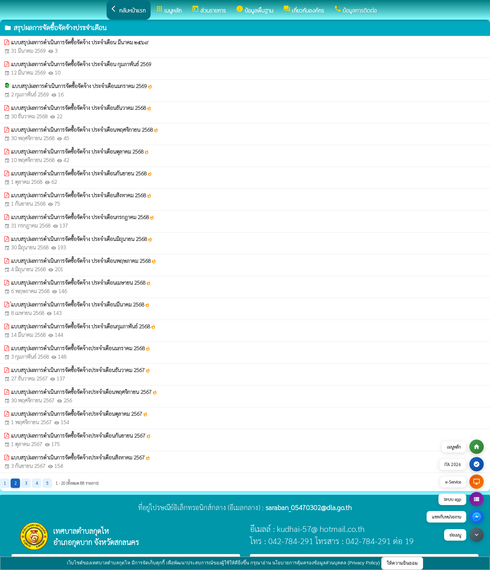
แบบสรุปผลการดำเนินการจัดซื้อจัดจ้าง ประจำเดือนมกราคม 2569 (82, 85)
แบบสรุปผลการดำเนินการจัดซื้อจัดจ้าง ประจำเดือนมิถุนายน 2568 (81, 238)
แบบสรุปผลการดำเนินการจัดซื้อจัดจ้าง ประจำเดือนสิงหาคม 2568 (81, 195)
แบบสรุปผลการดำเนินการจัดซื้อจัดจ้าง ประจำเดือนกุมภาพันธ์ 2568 (83, 326)
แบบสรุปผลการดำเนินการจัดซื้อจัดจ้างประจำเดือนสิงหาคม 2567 (80, 457)
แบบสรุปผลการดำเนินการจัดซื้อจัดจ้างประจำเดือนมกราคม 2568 (80, 348)
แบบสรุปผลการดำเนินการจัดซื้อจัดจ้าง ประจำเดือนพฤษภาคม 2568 (83, 260)
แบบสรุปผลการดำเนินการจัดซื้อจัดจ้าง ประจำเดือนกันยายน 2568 (81, 173)
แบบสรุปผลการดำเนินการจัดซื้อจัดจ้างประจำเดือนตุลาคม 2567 (79, 413)
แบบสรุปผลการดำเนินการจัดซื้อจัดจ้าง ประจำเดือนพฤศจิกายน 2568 (84, 129)
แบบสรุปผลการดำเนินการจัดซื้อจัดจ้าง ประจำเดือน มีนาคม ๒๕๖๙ (79, 42)
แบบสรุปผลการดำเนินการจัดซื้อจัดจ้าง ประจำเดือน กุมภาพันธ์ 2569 (81, 64)
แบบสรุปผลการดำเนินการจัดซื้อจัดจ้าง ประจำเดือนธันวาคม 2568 (81, 107)
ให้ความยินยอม (402, 563)
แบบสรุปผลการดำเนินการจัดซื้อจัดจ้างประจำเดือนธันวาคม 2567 (80, 369)
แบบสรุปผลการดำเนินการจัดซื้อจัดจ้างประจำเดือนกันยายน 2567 (81, 435)
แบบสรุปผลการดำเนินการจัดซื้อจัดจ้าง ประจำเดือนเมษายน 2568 (81, 282)
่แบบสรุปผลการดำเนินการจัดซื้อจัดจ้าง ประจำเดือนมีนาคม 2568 (80, 304)
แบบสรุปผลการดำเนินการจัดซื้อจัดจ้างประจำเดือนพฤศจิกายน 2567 (84, 391)
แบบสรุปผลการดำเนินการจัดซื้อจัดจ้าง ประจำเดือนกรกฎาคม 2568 (82, 217)
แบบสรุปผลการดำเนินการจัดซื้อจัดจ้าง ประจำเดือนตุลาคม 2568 (80, 151)
